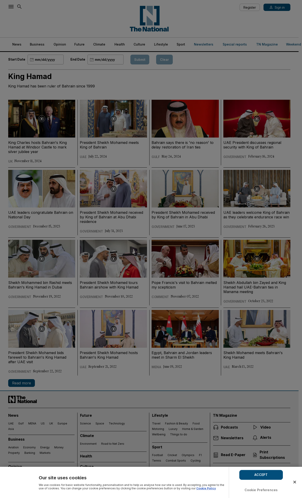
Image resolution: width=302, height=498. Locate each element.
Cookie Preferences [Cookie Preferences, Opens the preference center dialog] (261, 490)
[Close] (295, 482)
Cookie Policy (206, 488)
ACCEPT (261, 475)
